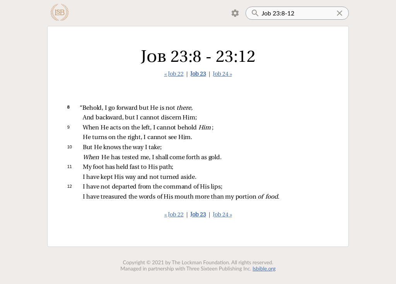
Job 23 (198, 74)
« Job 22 (174, 74)
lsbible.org (264, 268)
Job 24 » (222, 74)
